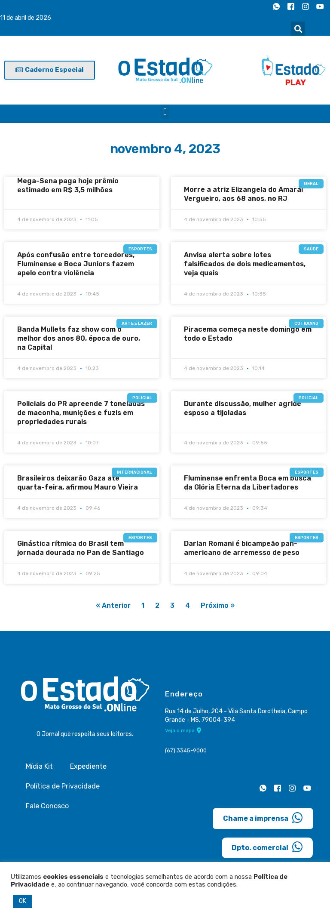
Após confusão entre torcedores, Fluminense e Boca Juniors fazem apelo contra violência (75, 264)
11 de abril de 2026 (25, 18)
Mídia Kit (39, 766)
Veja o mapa (183, 730)
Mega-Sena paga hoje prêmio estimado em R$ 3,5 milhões (68, 185)
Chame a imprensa (263, 818)
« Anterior (113, 605)
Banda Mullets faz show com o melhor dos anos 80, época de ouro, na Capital (78, 338)
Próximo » (218, 605)
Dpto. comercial (267, 847)
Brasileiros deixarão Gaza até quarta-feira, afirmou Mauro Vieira (77, 482)
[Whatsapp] (276, 6)
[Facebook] (290, 6)
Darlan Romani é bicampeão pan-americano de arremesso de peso (241, 548)
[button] (298, 29)
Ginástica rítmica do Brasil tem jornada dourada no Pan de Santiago (80, 548)
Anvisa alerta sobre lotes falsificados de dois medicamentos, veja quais (245, 264)
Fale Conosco (47, 806)
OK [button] (22, 901)
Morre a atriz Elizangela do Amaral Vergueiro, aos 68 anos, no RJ (243, 194)
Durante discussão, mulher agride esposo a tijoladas (242, 408)
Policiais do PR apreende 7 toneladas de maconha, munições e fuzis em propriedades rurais (81, 413)
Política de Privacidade (63, 786)
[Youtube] (320, 6)
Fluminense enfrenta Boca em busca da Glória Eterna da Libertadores (247, 482)
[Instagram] (305, 6)
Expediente (88, 766)
